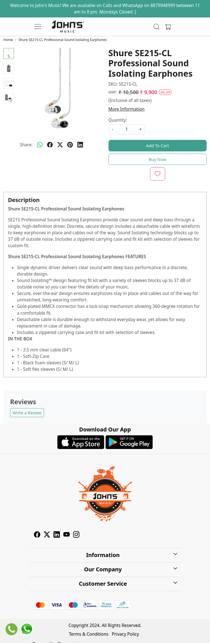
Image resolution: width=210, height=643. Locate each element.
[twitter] (60, 144)
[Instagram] (76, 535)
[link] (156, 26)
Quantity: (118, 120)
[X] (47, 535)
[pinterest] (70, 144)
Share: (26, 145)
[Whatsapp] (40, 144)
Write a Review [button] (27, 412)
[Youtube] (66, 535)
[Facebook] (37, 535)
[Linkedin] (56, 535)
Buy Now (157, 159)
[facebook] (50, 144)
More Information (127, 109)
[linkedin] (80, 144)
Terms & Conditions (88, 634)
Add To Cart (157, 145)
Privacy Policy (125, 634)
